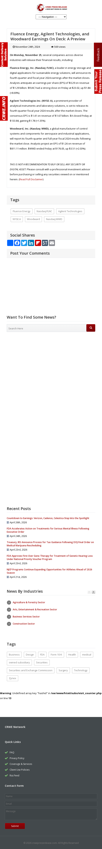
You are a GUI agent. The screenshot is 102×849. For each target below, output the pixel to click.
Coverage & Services (21, 762)
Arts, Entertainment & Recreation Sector (35, 609)
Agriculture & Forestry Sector (29, 602)
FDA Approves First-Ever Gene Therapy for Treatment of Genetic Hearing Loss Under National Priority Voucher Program (50, 557)
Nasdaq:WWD (54, 219)
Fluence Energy (21, 211)
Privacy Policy (17, 757)
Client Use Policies (20, 768)
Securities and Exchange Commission (30, 669)
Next (93, 592)
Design (30, 653)
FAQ (12, 751)
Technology (81, 669)
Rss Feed (14, 774)
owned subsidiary (19, 661)
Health (72, 653)
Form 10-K (56, 653)
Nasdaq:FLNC (44, 211)
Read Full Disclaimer (31, 179)
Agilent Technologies (70, 211)
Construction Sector (24, 623)
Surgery (63, 669)
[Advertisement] (51, 364)
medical (86, 653)
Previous (89, 592)
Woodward (33, 219)
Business (14, 653)
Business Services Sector (26, 616)
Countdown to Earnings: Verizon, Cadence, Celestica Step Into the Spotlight (48, 518)
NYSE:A (17, 219)
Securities (42, 661)
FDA (42, 653)
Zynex (12, 677)
